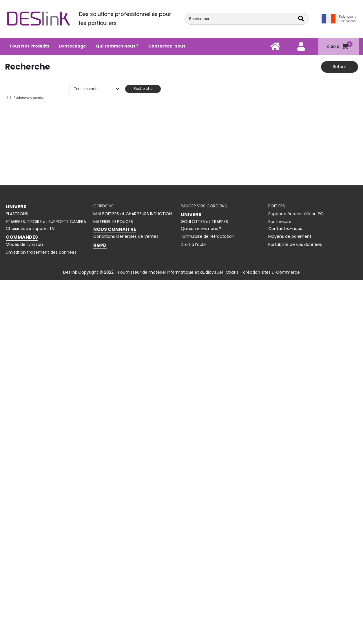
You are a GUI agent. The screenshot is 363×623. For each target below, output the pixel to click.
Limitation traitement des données (41, 252)
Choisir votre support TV (30, 228)
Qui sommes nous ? (117, 46)
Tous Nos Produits (29, 46)
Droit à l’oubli (194, 244)
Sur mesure (279, 221)
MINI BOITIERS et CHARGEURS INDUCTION (132, 214)
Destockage (72, 46)
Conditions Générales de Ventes (125, 236)
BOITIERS (276, 206)
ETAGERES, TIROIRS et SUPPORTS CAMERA (46, 221)
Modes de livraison (24, 244)
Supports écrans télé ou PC (295, 214)
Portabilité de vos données (295, 244)
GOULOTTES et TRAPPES (204, 221)
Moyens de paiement (289, 236)
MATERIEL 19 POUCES (113, 221)
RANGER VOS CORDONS (204, 206)
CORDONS (103, 206)
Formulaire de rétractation (207, 236)
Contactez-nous (166, 46)
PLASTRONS (17, 214)
